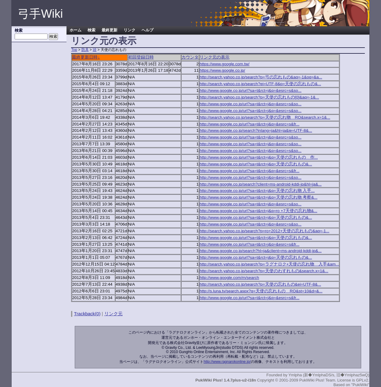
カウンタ (190, 57)
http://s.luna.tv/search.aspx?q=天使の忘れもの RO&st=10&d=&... (260, 291)
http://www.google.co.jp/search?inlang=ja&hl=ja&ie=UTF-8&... (255, 130)
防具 (85, 50)
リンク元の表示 (214, 57)
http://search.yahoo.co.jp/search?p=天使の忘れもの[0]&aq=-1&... (259, 97)
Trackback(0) (87, 313)
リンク (129, 30)
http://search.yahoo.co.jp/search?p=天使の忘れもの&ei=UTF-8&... (260, 284)
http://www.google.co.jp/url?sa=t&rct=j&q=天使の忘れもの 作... (258, 157)
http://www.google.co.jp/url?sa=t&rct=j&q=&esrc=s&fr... (249, 124)
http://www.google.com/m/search (229, 277)
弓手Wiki (40, 13)
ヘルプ (147, 30)
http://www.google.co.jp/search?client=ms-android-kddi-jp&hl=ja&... (260, 184)
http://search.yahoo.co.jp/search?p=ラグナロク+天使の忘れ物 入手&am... (269, 264)
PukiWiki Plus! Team (317, 380)
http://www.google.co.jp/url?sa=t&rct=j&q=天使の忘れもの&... (255, 164)
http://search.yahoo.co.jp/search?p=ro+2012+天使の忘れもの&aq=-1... (264, 231)
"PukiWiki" (360, 384)
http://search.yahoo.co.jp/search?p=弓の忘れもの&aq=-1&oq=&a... (260, 77)
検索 (91, 30)
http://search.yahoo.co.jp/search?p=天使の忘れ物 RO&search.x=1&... (264, 117)
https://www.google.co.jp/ (222, 70)
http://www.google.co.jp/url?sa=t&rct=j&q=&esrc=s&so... (250, 90)
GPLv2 (362, 380)
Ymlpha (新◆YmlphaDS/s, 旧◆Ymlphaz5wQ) (328, 375)
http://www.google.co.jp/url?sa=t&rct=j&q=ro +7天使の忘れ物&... (258, 210)
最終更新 (109, 30)
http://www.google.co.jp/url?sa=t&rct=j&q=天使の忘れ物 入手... (257, 190)
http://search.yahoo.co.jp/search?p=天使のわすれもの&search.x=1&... (263, 271)
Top (74, 50)
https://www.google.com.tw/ (224, 64)
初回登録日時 (141, 57)
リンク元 (113, 313)
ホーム (75, 30)
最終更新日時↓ (86, 57)
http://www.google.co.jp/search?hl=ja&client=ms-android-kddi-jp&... (260, 250)
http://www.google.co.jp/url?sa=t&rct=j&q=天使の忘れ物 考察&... (258, 197)
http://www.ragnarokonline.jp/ (226, 362)
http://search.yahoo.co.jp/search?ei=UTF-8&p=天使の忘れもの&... (260, 83)
